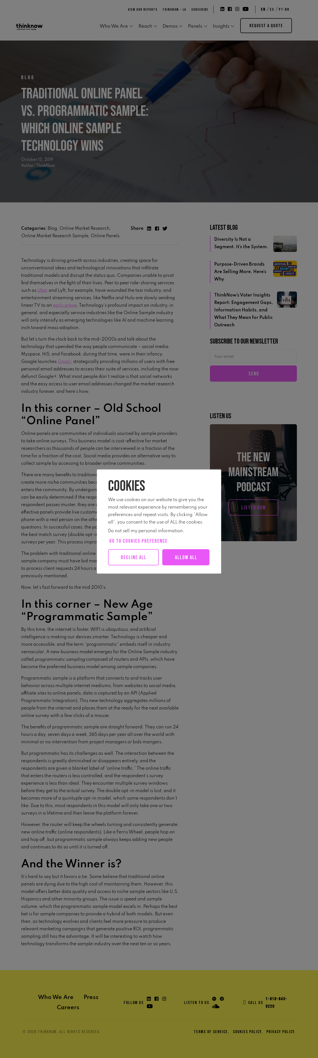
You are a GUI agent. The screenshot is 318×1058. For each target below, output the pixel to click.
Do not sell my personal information (145, 531)
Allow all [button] (136, 574)
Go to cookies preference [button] (138, 541)
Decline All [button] (134, 557)
